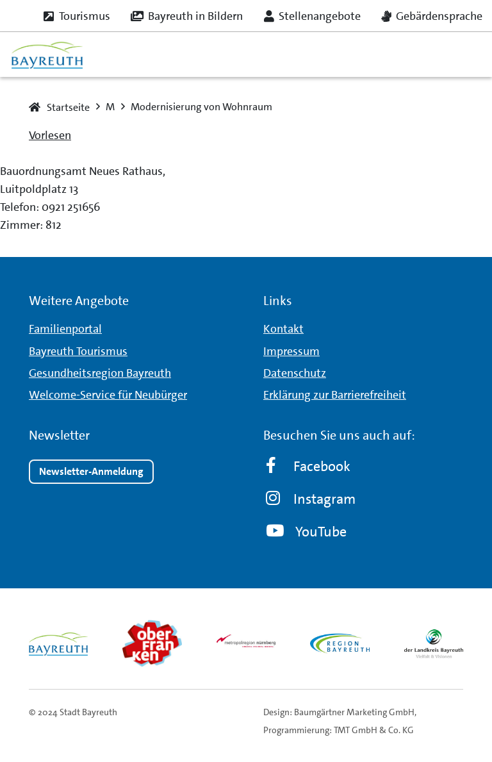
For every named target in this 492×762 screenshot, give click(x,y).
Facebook (308, 466)
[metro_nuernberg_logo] (246, 643)
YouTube (306, 531)
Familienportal (65, 328)
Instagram (311, 499)
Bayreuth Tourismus (78, 351)
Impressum (291, 351)
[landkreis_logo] (433, 643)
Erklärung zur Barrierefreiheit (334, 394)
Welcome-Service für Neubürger (108, 394)
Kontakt (283, 328)
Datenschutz (294, 373)
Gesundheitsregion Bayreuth (100, 373)
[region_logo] (339, 643)
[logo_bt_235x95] (47, 54)
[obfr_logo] (151, 643)
